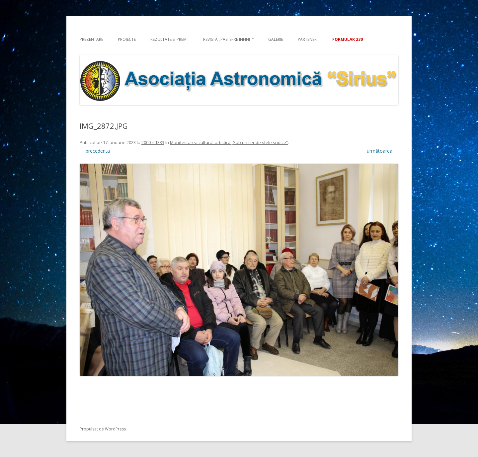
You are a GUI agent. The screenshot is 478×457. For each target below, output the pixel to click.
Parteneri (308, 39)
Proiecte (127, 39)
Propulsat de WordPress (103, 429)
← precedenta (95, 151)
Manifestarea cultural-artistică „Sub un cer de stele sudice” (229, 142)
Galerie (275, 39)
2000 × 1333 (152, 142)
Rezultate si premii (169, 39)
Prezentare (91, 39)
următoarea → (382, 151)
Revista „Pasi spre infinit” (228, 39)
